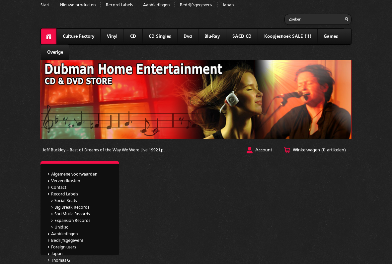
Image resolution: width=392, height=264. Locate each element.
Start (45, 5)
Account (263, 150)
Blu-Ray (212, 36)
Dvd (188, 36)
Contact (58, 187)
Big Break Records (71, 207)
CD (133, 36)
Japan (228, 5)
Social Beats (65, 201)
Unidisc (61, 227)
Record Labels (119, 5)
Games (331, 36)
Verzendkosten (65, 181)
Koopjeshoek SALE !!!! (287, 36)
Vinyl (112, 36)
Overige (55, 52)
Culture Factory (78, 36)
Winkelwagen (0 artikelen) (319, 150)
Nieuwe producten (78, 5)
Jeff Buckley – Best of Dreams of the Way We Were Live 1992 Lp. (103, 150)
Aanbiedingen (156, 5)
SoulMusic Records (72, 214)
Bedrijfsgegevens (196, 5)
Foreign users (63, 247)
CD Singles (160, 36)
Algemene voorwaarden (74, 174)
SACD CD (242, 36)
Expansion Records (72, 221)
